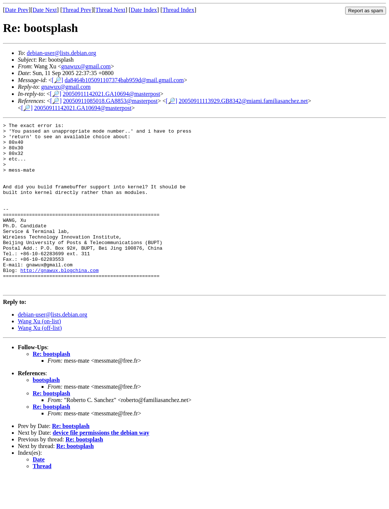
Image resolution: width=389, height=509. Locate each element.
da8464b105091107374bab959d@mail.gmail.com (124, 80)
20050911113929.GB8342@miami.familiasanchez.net (243, 101)
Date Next (45, 10)
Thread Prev (76, 10)
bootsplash (46, 413)
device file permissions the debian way (101, 466)
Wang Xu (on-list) (39, 354)
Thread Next (110, 10)
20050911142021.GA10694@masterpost (111, 94)
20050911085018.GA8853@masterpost (110, 101)
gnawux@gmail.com (86, 66)
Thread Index (178, 10)
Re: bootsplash (51, 387)
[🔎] (57, 80)
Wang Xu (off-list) (40, 361)
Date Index (144, 10)
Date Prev (17, 10)
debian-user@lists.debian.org (61, 53)
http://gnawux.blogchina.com (59, 300)
